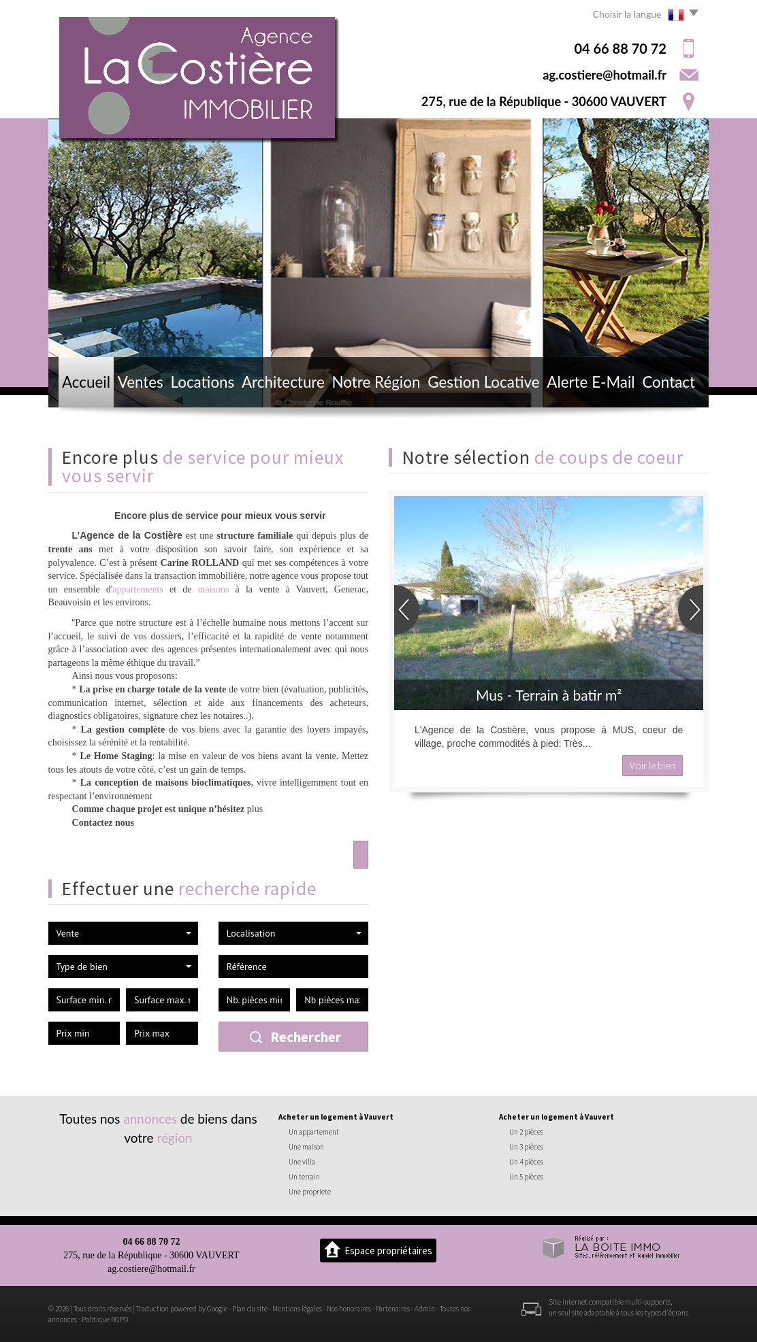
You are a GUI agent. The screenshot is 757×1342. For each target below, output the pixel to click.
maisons (213, 589)
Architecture (283, 382)
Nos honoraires (349, 1308)
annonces (150, 1118)
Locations (203, 382)
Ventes (140, 382)
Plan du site (250, 1308)
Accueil (86, 382)
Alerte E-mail (590, 382)
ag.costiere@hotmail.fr (604, 74)
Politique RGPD (105, 1319)
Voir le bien (652, 765)
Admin (425, 1308)
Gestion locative (483, 382)
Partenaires (393, 1308)
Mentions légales (297, 1308)
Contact (668, 382)
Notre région (376, 382)
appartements (137, 589)
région (174, 1137)
